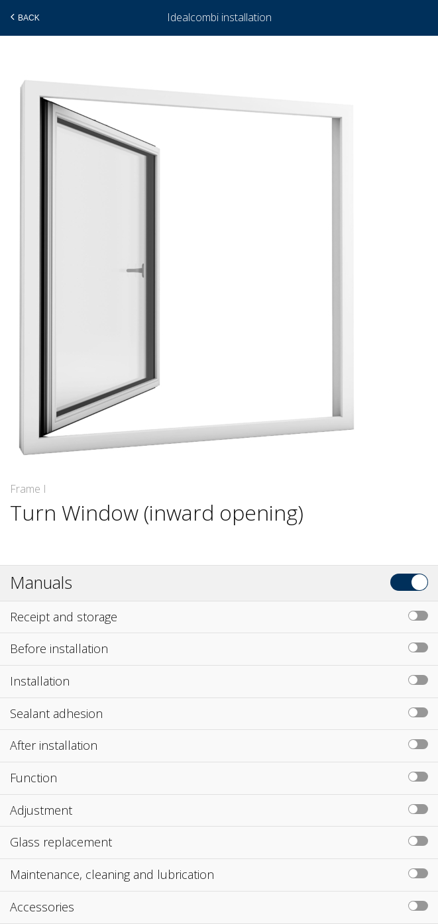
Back (23, 17)
